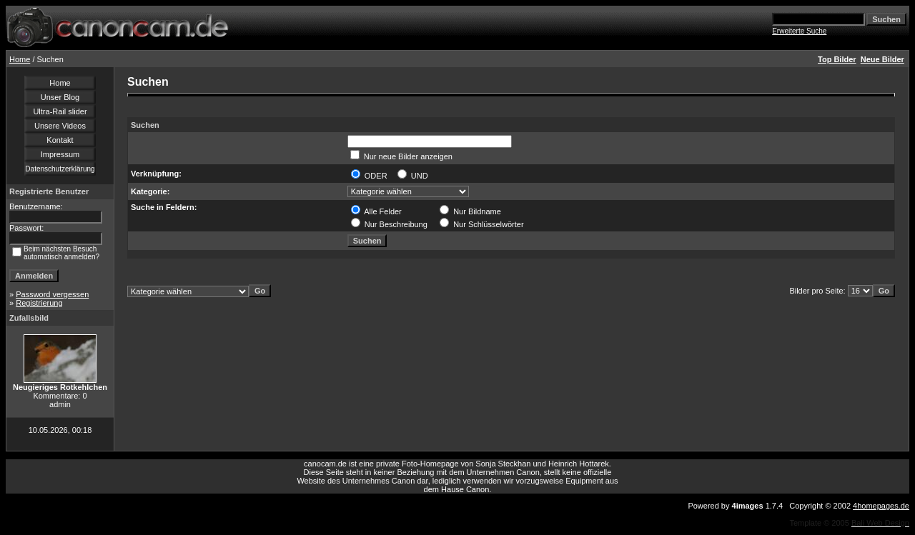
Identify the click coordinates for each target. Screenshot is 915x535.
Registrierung (39, 303)
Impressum (60, 154)
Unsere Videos (60, 125)
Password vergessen (52, 294)
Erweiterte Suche (799, 31)
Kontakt (59, 140)
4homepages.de (881, 505)
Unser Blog (60, 97)
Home (19, 59)
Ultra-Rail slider (59, 111)
